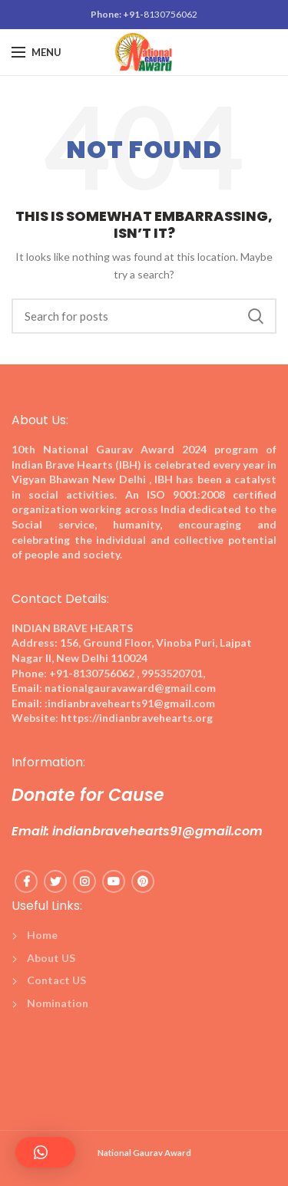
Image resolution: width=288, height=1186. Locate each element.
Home (42, 934)
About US (51, 957)
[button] (45, 1152)
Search (256, 316)
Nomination (57, 1003)
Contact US (56, 980)
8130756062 (170, 14)
